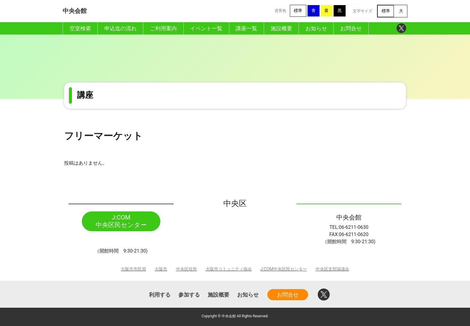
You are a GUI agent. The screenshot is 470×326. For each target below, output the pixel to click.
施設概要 (218, 295)
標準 (298, 10)
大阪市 (161, 269)
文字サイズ (362, 11)
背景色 (280, 10)
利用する (160, 295)
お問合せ (288, 295)
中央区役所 (186, 269)
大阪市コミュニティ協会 (229, 269)
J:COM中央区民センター (283, 269)
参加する (189, 295)
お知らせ (248, 295)
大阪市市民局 (133, 269)
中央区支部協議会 (332, 269)
